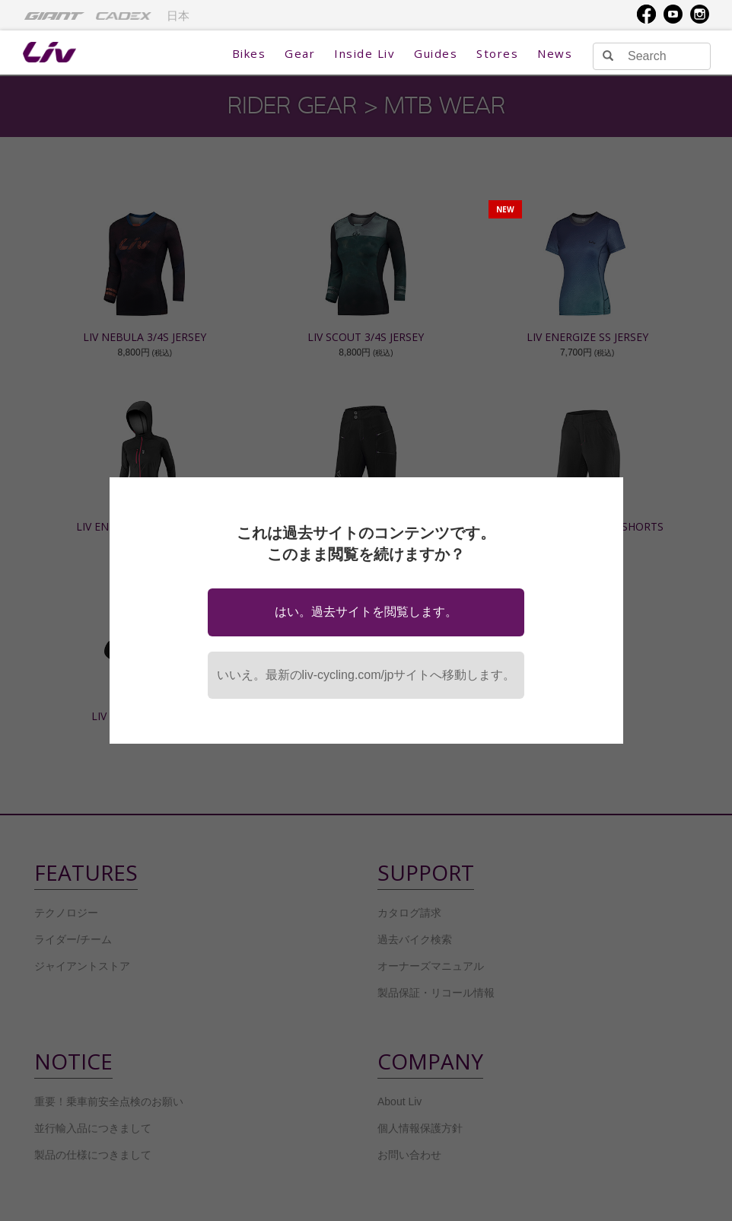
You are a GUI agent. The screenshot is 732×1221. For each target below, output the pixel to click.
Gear (300, 53)
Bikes (249, 53)
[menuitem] (54, 15)
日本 (178, 16)
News (554, 53)
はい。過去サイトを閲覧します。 (366, 611)
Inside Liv (364, 53)
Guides (435, 53)
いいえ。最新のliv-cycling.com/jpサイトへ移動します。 (366, 674)
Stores (497, 53)
